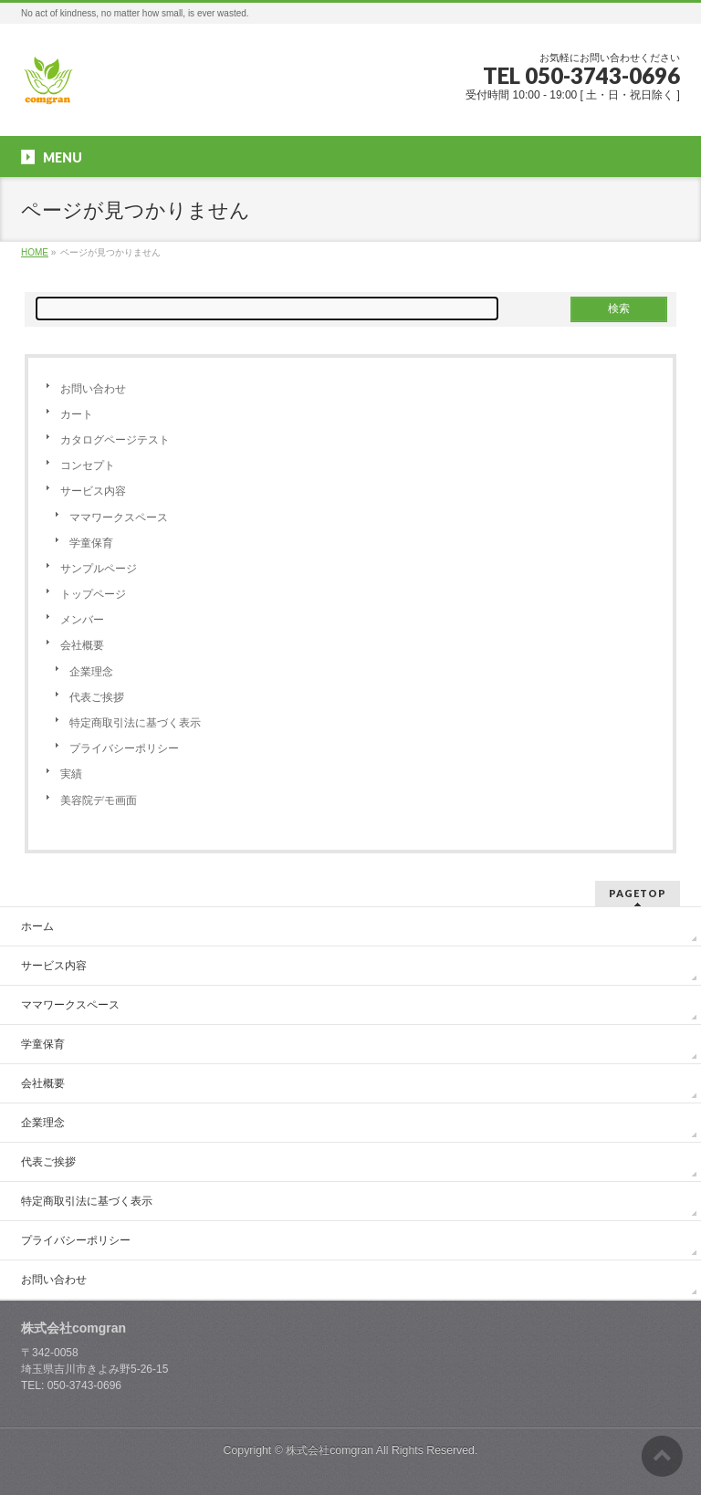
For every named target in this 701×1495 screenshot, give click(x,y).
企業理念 (91, 671)
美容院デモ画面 (98, 800)
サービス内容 (93, 491)
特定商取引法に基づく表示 (135, 722)
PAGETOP (637, 893)
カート (76, 414)
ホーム (37, 926)
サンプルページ (98, 568)
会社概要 (82, 645)
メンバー (82, 619)
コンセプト (87, 465)
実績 (71, 774)
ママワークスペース (118, 517)
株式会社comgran (329, 1450)
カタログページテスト (115, 440)
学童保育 (91, 543)
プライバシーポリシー (124, 748)
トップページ (93, 594)
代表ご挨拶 (96, 697)
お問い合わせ (93, 388)
